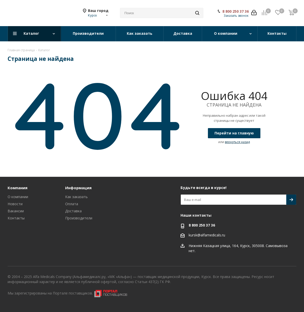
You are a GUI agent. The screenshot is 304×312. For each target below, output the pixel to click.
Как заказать (76, 196)
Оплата (71, 203)
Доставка (73, 211)
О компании (18, 196)
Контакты (16, 218)
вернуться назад (237, 142)
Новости (15, 203)
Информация (78, 187)
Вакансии (16, 211)
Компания (17, 187)
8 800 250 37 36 (235, 11)
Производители (78, 218)
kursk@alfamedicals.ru (207, 235)
